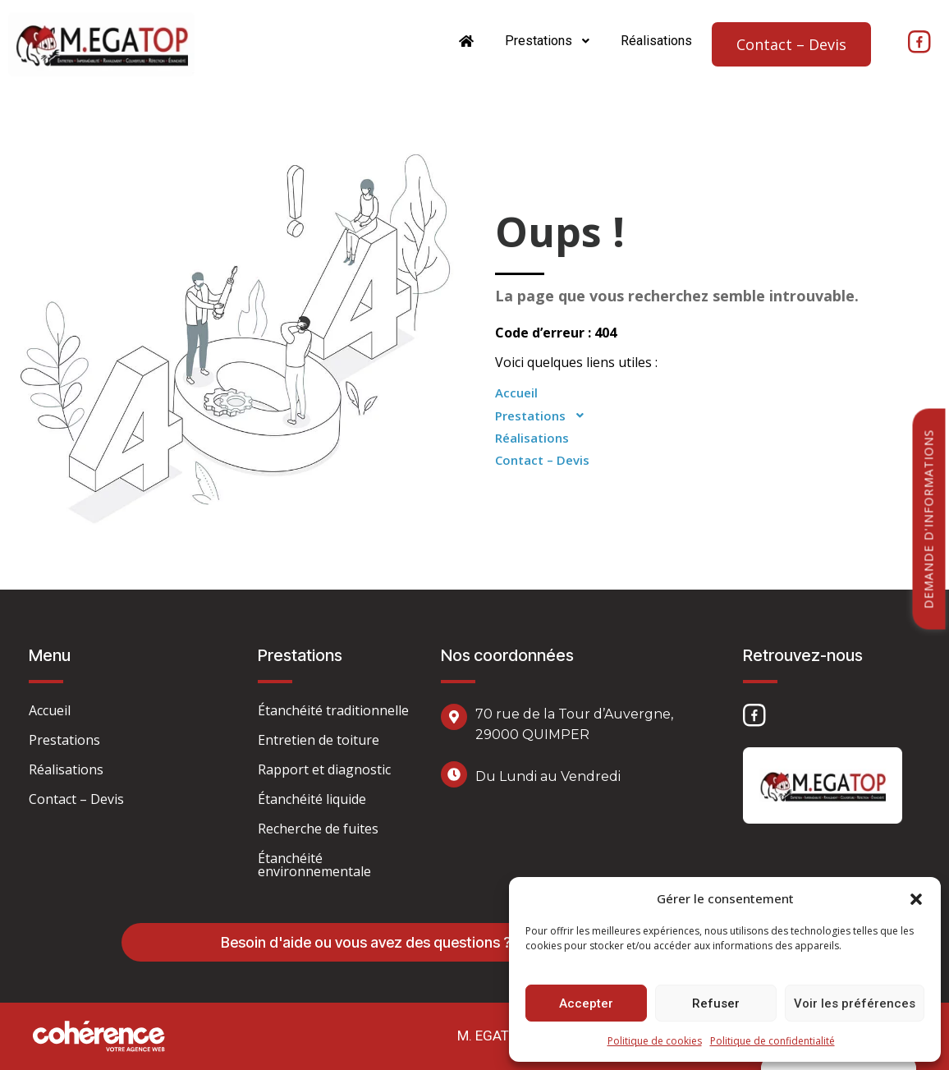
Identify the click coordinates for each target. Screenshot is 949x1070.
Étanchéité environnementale (314, 864)
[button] (916, 898)
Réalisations (656, 40)
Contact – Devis (791, 44)
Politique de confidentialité (772, 1041)
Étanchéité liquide (312, 799)
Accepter (586, 1003)
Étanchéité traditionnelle (333, 710)
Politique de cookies (654, 1041)
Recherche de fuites (318, 829)
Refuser (716, 1003)
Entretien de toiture (318, 740)
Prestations (548, 40)
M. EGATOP (492, 1035)
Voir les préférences (854, 1003)
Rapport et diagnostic (324, 769)
